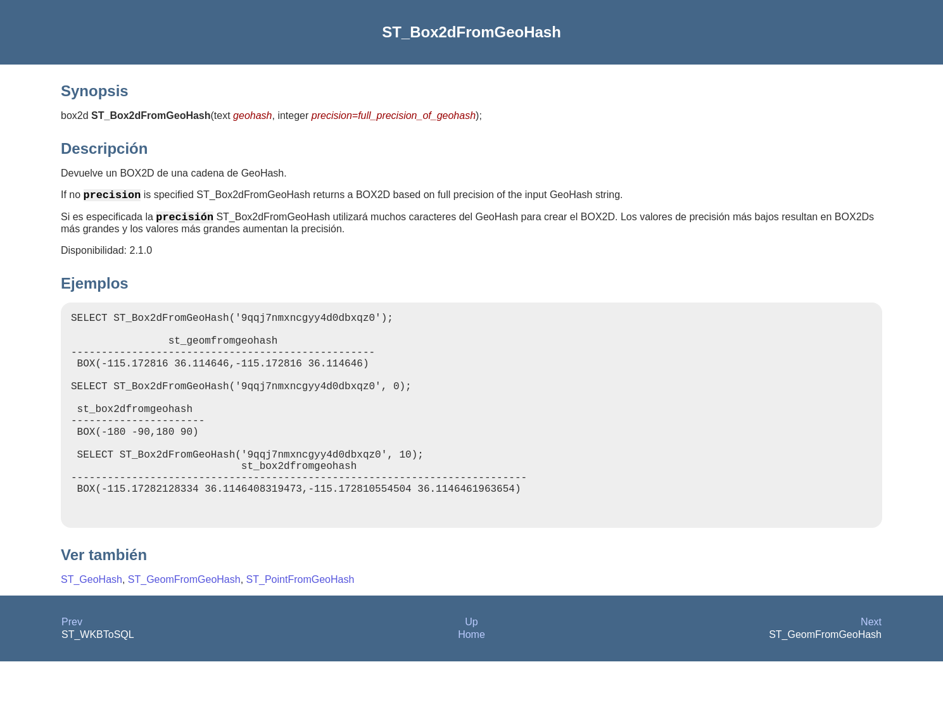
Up (471, 672)
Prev (71, 672)
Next (871, 672)
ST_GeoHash (91, 630)
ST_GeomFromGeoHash (184, 630)
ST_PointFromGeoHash (300, 630)
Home (471, 685)
